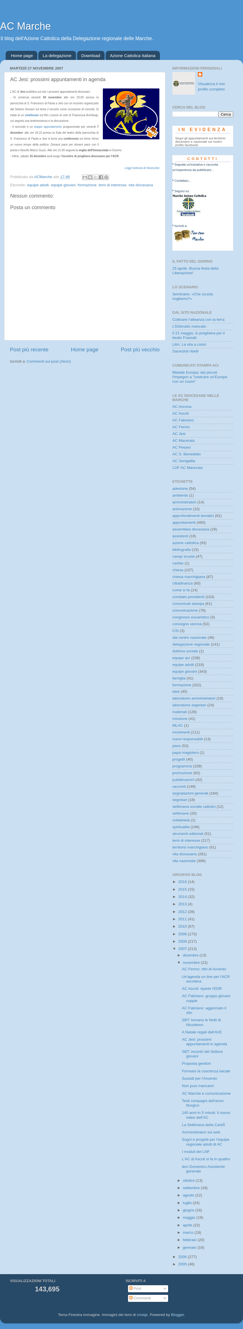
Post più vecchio (140, 349)
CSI (175, 631)
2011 (183, 919)
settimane (180, 813)
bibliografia (181, 549)
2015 (183, 889)
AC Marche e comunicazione (206, 1093)
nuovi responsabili (187, 739)
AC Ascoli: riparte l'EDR (202, 988)
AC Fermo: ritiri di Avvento (204, 969)
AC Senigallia (183, 461)
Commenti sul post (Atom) (49, 361)
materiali (179, 712)
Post (135, 1288)
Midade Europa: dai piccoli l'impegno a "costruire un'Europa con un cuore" (199, 377)
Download (90, 55)
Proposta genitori (196, 1063)
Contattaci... (182, 180)
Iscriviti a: (180, 226)
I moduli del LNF (196, 1152)
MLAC (177, 725)
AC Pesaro (181, 447)
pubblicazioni (183, 780)
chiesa (177, 570)
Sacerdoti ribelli (185, 351)
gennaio (190, 1247)
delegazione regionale (191, 644)
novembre (192, 962)
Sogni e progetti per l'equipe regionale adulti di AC (205, 1141)
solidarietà (181, 820)
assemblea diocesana (190, 529)
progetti (178, 759)
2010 (183, 926)
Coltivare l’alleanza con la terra (198, 319)
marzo (188, 1232)
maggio (189, 1217)
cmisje (142, 1315)
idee (176, 691)
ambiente (180, 495)
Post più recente (29, 349)
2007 (183, 949)
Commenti (140, 1298)
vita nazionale (184, 861)
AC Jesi (179, 434)
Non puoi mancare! (198, 1086)
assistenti (180, 536)
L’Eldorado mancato (189, 326)
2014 (183, 897)
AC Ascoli (180, 413)
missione (179, 719)
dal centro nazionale (189, 637)
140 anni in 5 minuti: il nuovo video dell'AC (206, 1115)
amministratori (184, 502)
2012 (183, 912)
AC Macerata (183, 440)
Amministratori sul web (201, 1132)
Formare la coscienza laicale (206, 1071)
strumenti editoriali (187, 834)
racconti (179, 786)
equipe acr (181, 658)
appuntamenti (184, 522)
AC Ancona (182, 406)
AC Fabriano (183, 420)
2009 (183, 934)
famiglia (179, 678)
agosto (189, 1195)
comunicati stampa (188, 603)
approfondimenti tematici (193, 516)
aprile (188, 1225)
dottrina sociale (185, 651)
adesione (180, 488)
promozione (182, 773)
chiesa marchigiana (188, 577)
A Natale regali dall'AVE (202, 1032)
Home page (22, 55)
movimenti (181, 732)
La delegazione (57, 55)
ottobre (189, 1180)
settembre (192, 1188)
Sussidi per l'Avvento (199, 1078)
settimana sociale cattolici (194, 806)
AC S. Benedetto (186, 454)
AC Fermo (181, 427)
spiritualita (181, 827)
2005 (183, 1264)
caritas (178, 563)
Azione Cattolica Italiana (132, 55)
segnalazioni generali (190, 793)
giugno (189, 1210)
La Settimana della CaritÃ (203, 1125)
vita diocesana (141, 185)
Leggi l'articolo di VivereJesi (142, 168)
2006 (183, 1257)
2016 (183, 882)
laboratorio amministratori (193, 698)
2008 (183, 941)
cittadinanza (182, 583)
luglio (188, 1203)
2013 (183, 904)
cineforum (31, 115)
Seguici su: (182, 191)
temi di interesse (112, 185)
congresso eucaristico (190, 617)
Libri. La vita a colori (189, 344)
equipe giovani (63, 185)
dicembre (191, 955)
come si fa (181, 590)
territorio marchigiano (190, 847)
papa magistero (185, 752)
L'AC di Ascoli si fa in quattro (206, 1159)
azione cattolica (185, 543)
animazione (182, 509)
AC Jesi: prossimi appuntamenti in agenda (204, 1041)
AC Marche (25, 26)
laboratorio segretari (189, 705)
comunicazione (185, 610)
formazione (87, 185)
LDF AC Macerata (187, 468)
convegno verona (187, 624)
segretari (179, 800)
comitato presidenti (188, 597)
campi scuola (183, 556)
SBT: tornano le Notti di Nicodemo (201, 1022)
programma (182, 766)
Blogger (177, 1315)
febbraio (190, 1240)
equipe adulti (38, 185)
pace (176, 746)
